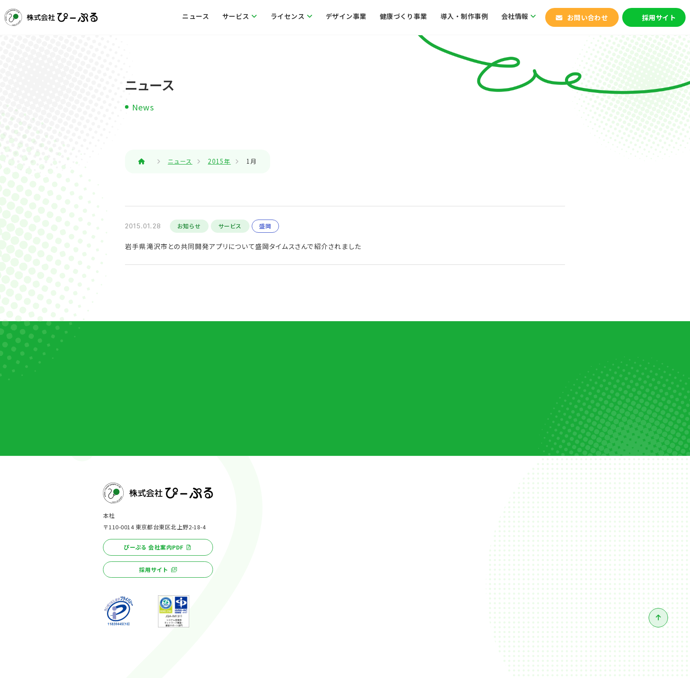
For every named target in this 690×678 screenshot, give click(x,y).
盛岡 (265, 226)
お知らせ (189, 226)
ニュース (195, 16)
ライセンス (288, 16)
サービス (236, 16)
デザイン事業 (346, 16)
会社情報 (515, 16)
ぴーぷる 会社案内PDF (154, 547)
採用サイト (659, 17)
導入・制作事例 (464, 16)
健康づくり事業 (403, 16)
